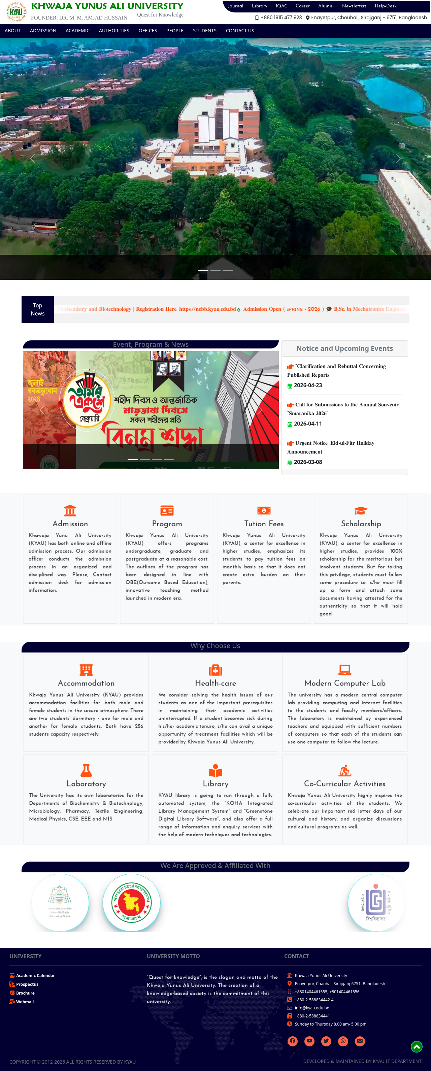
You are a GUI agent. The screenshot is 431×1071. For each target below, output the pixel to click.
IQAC (282, 6)
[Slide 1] (203, 270)
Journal (235, 6)
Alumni (326, 6)
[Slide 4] (169, 460)
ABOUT (13, 30)
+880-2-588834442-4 (314, 1000)
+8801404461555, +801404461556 (327, 992)
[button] (32, 158)
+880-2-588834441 (312, 1016)
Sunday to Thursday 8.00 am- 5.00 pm (330, 1024)
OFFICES (148, 30)
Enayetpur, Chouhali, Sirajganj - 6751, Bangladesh (366, 17)
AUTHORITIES (114, 30)
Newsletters (354, 6)
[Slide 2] (215, 270)
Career (303, 6)
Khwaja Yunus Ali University (321, 975)
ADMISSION (43, 30)
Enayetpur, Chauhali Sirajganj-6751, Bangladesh (340, 983)
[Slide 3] (228, 270)
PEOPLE (175, 30)
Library (259, 6)
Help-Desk (386, 6)
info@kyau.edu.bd (312, 1008)
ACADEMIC (78, 30)
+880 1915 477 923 (278, 17)
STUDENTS (205, 30)
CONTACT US (240, 30)
